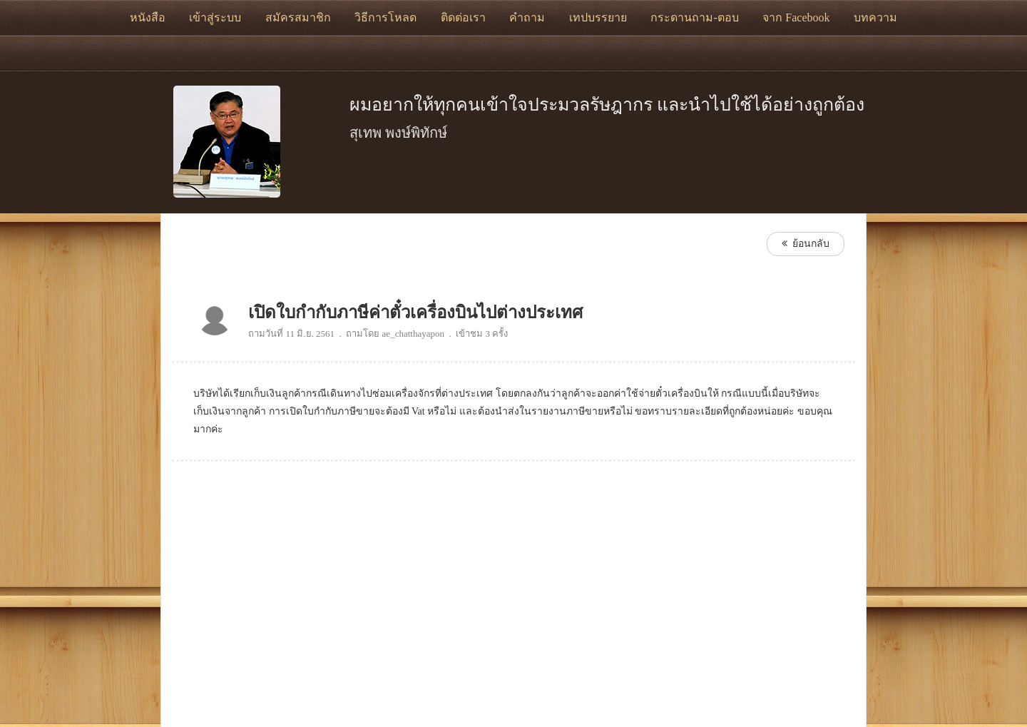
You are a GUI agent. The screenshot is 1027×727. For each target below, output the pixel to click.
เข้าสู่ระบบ (215, 17)
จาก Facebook (795, 17)
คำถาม (527, 17)
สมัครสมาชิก (298, 17)
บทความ (875, 17)
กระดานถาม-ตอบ (694, 17)
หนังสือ (147, 17)
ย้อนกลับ (805, 243)
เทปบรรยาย (598, 17)
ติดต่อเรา (463, 17)
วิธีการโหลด (385, 17)
